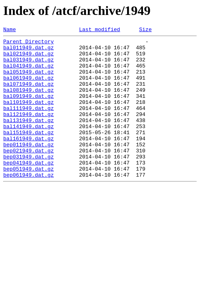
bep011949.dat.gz (28, 167)
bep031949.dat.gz (28, 182)
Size (145, 30)
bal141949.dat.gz (28, 145)
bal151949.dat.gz (28, 152)
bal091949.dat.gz (28, 109)
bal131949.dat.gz (28, 138)
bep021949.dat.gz (28, 174)
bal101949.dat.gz (28, 116)
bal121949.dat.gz (28, 131)
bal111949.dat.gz (28, 123)
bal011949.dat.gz (28, 51)
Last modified (99, 30)
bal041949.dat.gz (28, 72)
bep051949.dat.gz (28, 196)
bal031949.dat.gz (28, 65)
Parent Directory (28, 43)
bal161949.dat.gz (28, 160)
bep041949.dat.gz (28, 189)
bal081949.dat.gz (28, 101)
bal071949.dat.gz (28, 94)
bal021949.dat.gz (28, 58)
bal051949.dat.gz (28, 80)
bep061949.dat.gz (28, 203)
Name (9, 30)
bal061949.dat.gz (28, 87)
